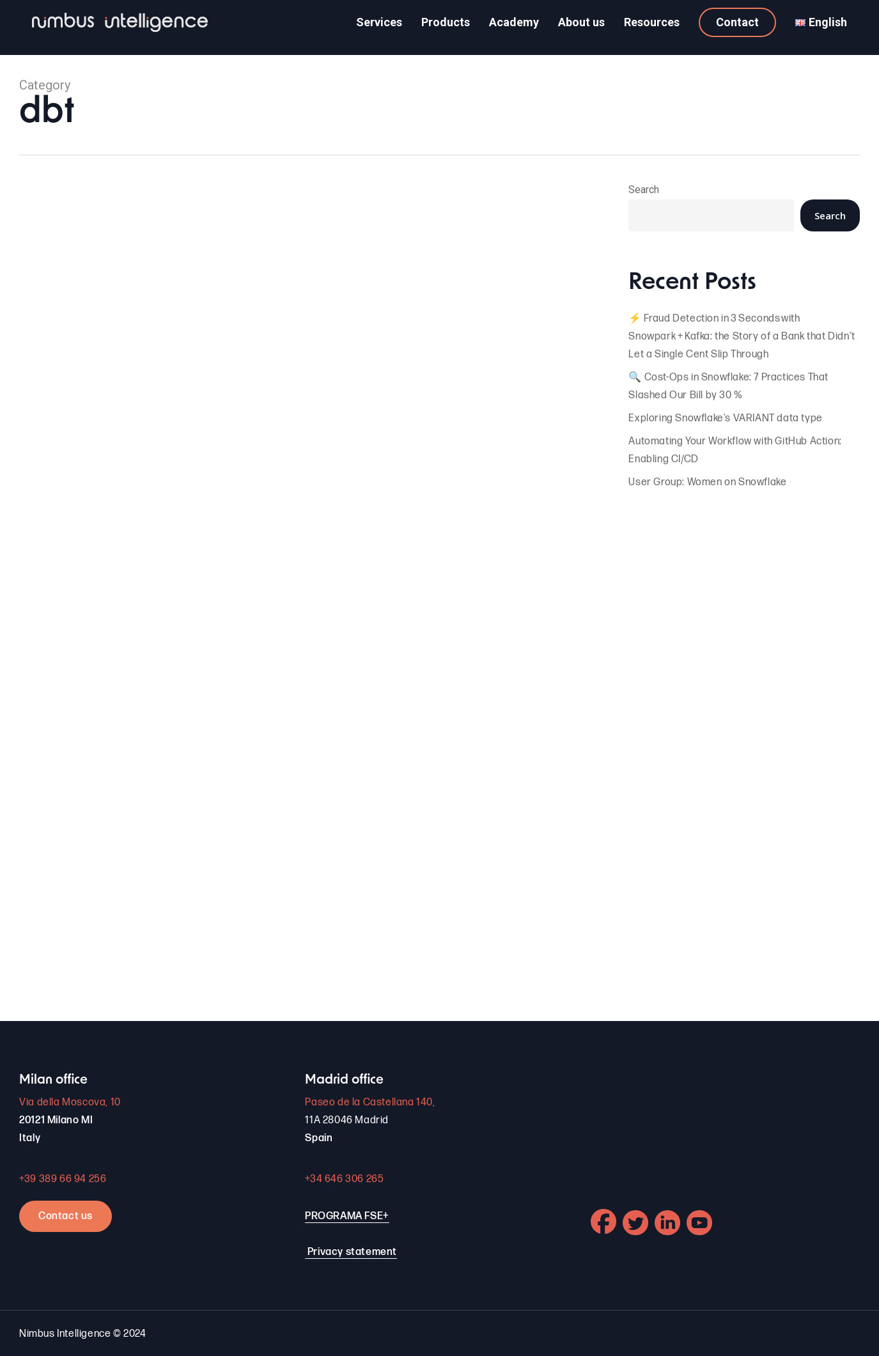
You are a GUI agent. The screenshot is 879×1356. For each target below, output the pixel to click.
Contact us (65, 1216)
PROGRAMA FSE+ (347, 1216)
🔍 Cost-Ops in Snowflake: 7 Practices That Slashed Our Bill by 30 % (728, 386)
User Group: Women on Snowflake (707, 482)
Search (643, 189)
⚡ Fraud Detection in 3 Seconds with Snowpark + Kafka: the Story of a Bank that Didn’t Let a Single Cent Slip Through (741, 337)
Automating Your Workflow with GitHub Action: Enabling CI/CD (734, 450)
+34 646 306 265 (344, 1179)
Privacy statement (352, 1252)
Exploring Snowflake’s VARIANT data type (725, 418)
